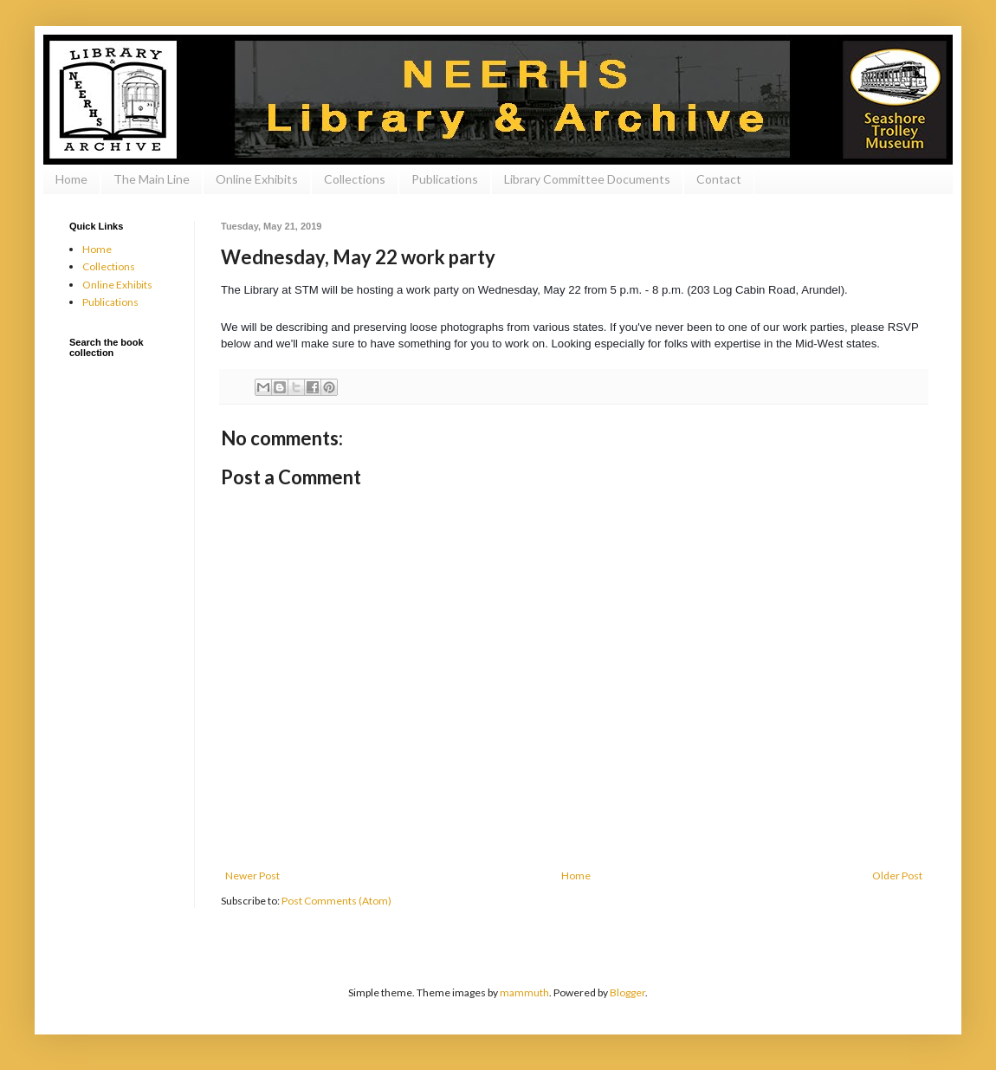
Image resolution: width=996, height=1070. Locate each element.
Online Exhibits (257, 179)
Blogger (627, 992)
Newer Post (252, 875)
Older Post (897, 875)
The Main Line (151, 179)
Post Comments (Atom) (336, 900)
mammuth (524, 992)
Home (71, 179)
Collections (354, 179)
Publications (444, 179)
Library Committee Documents (587, 179)
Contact (718, 179)
